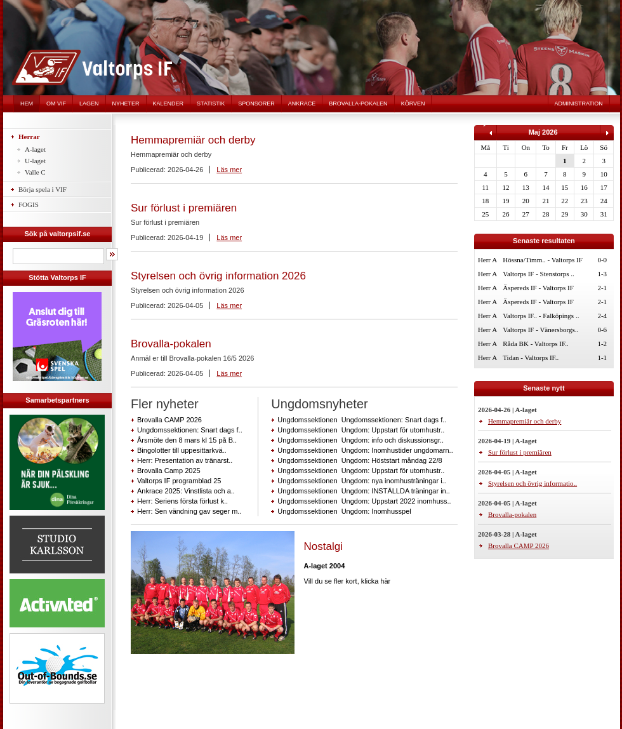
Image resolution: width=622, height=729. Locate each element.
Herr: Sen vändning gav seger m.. (189, 511)
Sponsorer (256, 103)
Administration (579, 103)
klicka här (375, 581)
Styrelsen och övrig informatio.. (532, 483)
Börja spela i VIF (42, 189)
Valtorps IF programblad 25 (179, 481)
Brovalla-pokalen (358, 103)
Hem (26, 103)
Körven (413, 103)
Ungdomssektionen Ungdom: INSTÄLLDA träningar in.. (363, 491)
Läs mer (229, 169)
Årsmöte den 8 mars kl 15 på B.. (187, 440)
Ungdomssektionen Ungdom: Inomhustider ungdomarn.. (365, 450)
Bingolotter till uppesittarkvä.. (182, 450)
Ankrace (302, 103)
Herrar (29, 136)
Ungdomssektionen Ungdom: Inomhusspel (344, 511)
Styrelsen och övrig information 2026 (218, 276)
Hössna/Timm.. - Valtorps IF (543, 260)
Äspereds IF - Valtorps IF (538, 287)
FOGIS (28, 204)
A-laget (35, 149)
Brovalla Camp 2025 (169, 470)
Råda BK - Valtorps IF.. (535, 343)
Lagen (89, 103)
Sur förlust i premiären (184, 208)
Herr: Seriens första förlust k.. (182, 501)
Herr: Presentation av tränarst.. (184, 460)
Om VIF (56, 103)
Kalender (168, 103)
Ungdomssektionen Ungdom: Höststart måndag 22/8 (359, 460)
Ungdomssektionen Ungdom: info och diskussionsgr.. (360, 440)
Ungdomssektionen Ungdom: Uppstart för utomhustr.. (360, 430)
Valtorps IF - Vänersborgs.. (540, 329)
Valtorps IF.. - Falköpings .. (541, 315)
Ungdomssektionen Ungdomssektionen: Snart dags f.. (361, 420)
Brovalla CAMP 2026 (169, 420)
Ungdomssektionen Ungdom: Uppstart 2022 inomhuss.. (364, 501)
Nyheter (126, 103)
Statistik (211, 103)
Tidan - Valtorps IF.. (531, 357)
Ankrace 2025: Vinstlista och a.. (186, 491)
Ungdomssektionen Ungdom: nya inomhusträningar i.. (361, 481)
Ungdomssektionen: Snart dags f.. (189, 430)
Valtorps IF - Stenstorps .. (538, 274)
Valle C (35, 172)
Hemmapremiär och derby (193, 140)
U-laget (35, 160)
